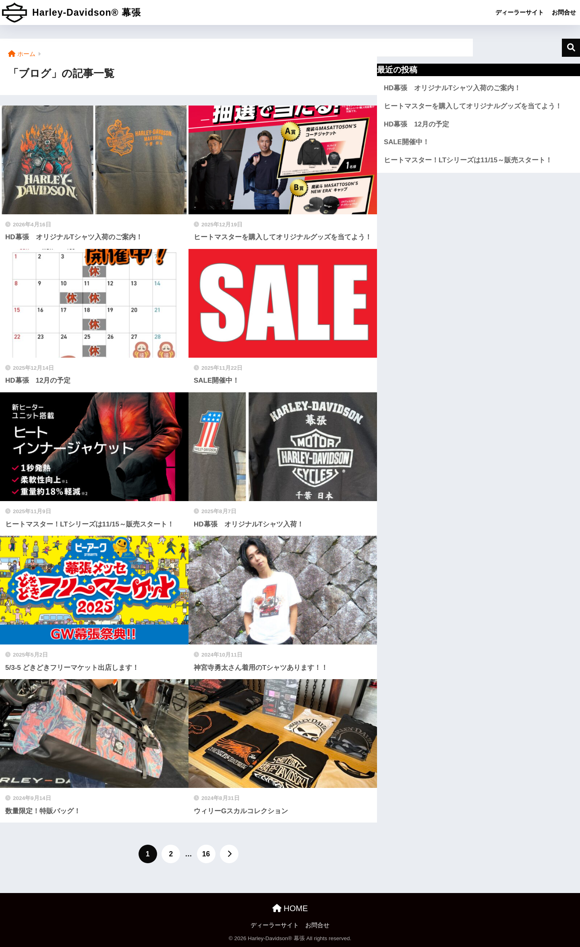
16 (206, 854)
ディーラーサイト (519, 12)
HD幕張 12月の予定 (416, 124)
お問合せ (564, 12)
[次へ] (229, 854)
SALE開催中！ (406, 142)
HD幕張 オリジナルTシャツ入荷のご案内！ (452, 88)
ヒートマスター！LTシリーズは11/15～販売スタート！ (468, 160)
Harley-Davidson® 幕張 (71, 12)
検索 (571, 48)
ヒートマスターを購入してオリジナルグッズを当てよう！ (473, 106)
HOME (290, 908)
